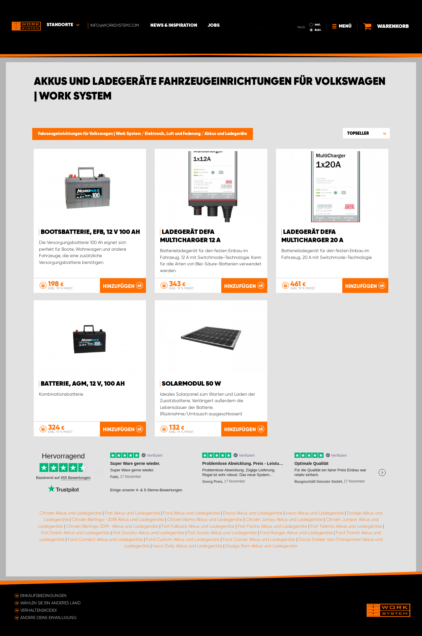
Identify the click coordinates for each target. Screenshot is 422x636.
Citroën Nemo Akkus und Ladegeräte (204, 527)
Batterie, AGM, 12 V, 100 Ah (83, 383)
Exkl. (318, 13)
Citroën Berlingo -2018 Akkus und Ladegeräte (118, 527)
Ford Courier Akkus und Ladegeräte (259, 547)
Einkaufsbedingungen (43, 595)
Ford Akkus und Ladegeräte (191, 521)
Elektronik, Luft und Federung (173, 134)
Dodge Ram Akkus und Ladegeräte (261, 553)
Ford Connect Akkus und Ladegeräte (105, 547)
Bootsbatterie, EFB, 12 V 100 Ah (90, 232)
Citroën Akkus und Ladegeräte (71, 521)
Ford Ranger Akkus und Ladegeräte (296, 540)
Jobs (214, 9)
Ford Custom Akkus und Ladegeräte (182, 547)
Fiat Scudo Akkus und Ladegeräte (222, 540)
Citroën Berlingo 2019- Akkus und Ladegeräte (112, 534)
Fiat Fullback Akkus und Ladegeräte (197, 534)
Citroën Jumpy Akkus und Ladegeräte (284, 527)
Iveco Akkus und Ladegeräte (315, 521)
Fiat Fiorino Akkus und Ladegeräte (272, 534)
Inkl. (318, 8)
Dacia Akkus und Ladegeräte (253, 521)
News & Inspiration (174, 9)
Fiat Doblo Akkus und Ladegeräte (75, 540)
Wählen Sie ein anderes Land (50, 602)
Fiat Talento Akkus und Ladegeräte (346, 534)
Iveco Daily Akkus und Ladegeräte (187, 553)
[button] (366, 133)
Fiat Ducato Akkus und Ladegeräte (148, 540)
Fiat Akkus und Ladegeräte (132, 521)
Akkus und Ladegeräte (226, 134)
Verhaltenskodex (38, 610)
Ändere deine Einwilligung (48, 617)
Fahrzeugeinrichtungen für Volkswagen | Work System (90, 134)
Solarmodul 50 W (191, 383)
